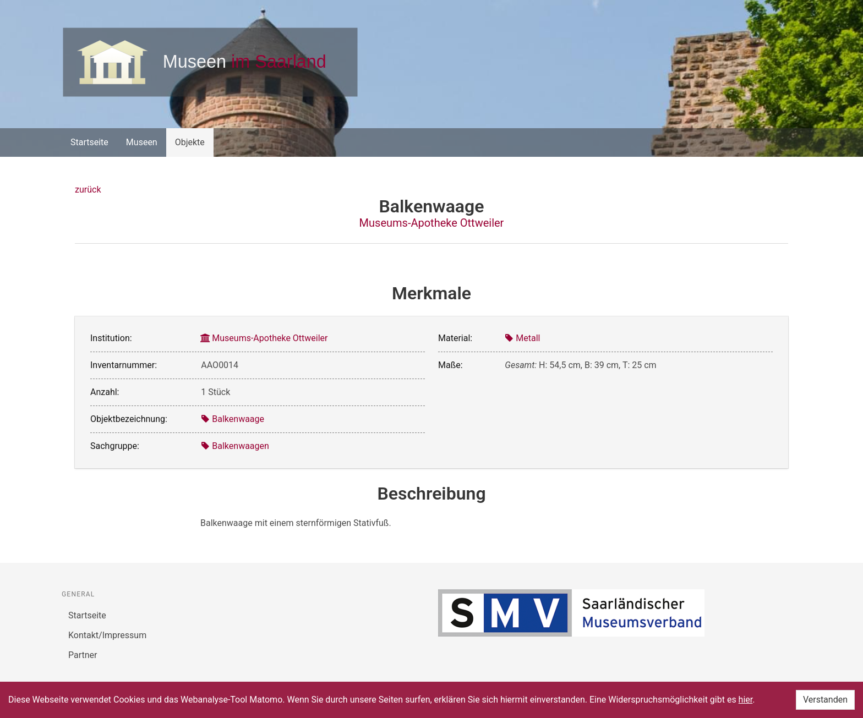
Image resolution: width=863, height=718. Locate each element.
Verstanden (825, 699)
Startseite (89, 142)
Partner (82, 655)
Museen (141, 142)
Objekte (190, 142)
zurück (88, 189)
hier (746, 699)
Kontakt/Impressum (107, 635)
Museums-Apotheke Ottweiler (431, 222)
